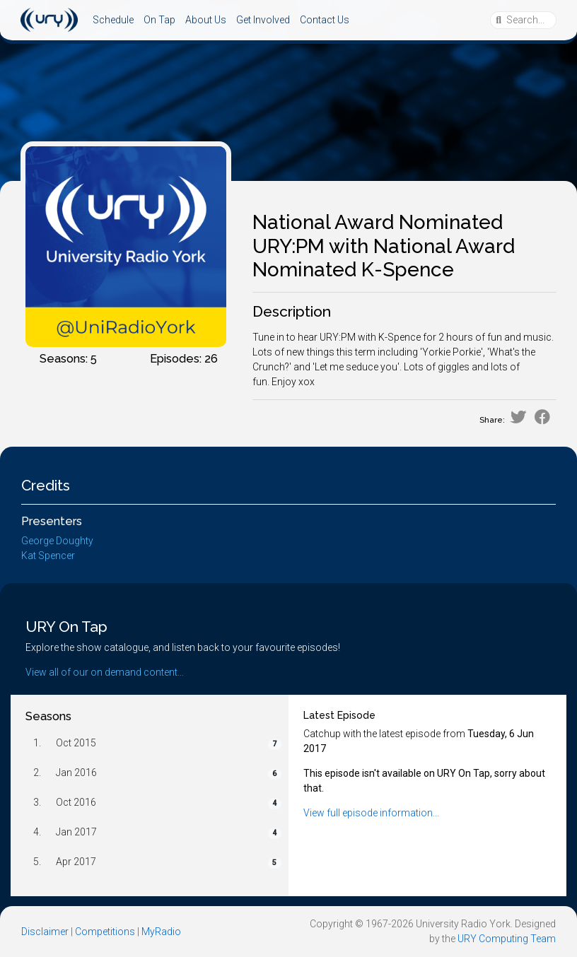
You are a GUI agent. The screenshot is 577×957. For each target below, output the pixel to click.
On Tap (159, 19)
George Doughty (57, 540)
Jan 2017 (76, 832)
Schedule (113, 19)
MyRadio (161, 931)
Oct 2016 (76, 802)
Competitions (105, 931)
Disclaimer (45, 931)
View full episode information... (371, 812)
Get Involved (263, 19)
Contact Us (324, 19)
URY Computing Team (506, 938)
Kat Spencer (48, 555)
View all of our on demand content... (104, 672)
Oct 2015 (76, 742)
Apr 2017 (76, 861)
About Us (205, 19)
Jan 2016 (76, 772)
